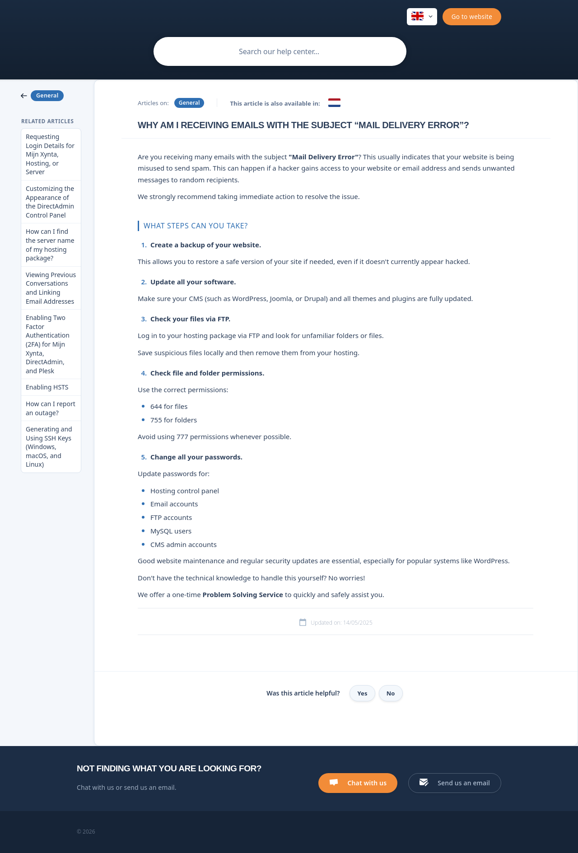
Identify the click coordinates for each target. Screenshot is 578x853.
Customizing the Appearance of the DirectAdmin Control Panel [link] (50, 201)
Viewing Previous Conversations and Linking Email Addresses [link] (51, 288)
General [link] (189, 103)
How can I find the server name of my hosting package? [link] (50, 244)
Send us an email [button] (464, 783)
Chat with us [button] (367, 783)
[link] (51, 95)
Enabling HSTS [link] (47, 387)
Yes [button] (362, 693)
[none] (422, 16)
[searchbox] (280, 51)
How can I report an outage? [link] (50, 408)
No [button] (391, 693)
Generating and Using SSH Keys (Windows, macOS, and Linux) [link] (49, 446)
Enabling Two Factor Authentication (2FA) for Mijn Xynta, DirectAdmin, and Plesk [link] (48, 344)
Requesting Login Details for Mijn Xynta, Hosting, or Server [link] (50, 154)
